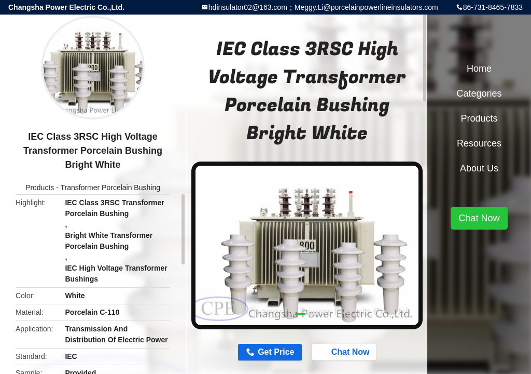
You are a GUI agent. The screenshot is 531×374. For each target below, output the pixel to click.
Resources (479, 143)
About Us (479, 168)
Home (479, 68)
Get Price (276, 352)
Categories (478, 93)
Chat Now (345, 351)
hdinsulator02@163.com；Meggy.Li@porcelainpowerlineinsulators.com (323, 7)
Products (39, 187)
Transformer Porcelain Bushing (110, 187)
